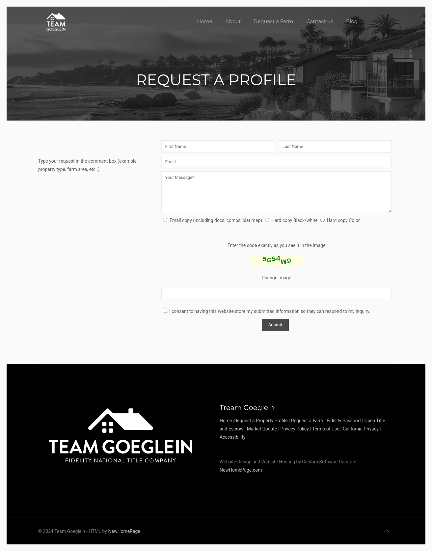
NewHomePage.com (241, 470)
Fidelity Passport (344, 420)
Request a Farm (307, 420)
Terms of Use (325, 428)
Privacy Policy (295, 428)
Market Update (262, 428)
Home (226, 420)
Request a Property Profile (261, 420)
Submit (275, 324)
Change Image (276, 277)
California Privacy (361, 428)
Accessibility (232, 437)
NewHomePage (124, 531)
